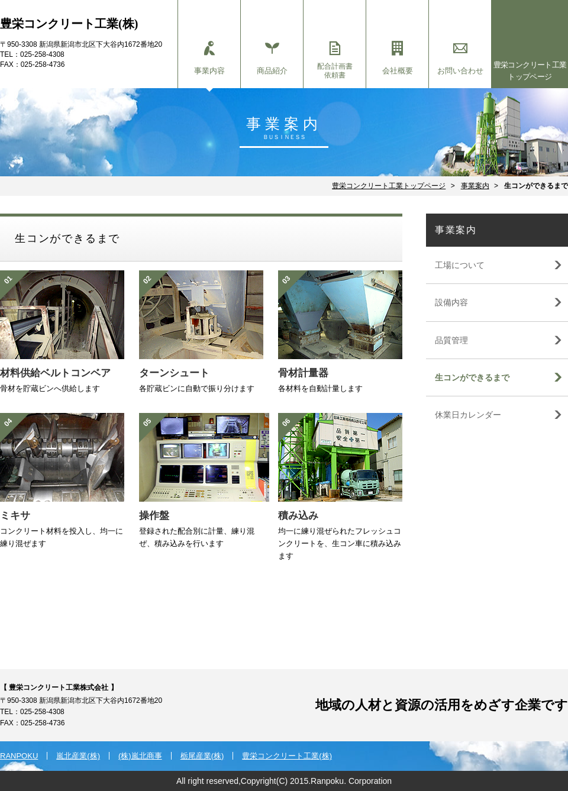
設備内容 (451, 302)
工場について (460, 265)
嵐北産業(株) (78, 756)
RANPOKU (19, 756)
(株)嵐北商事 (140, 756)
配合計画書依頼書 (335, 60)
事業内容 (209, 58)
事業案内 (475, 186)
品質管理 (451, 340)
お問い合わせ (460, 58)
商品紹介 (272, 58)
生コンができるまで (472, 377)
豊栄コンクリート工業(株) (287, 756)
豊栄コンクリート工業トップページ (530, 70)
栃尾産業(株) (202, 756)
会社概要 (397, 58)
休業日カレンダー (468, 414)
